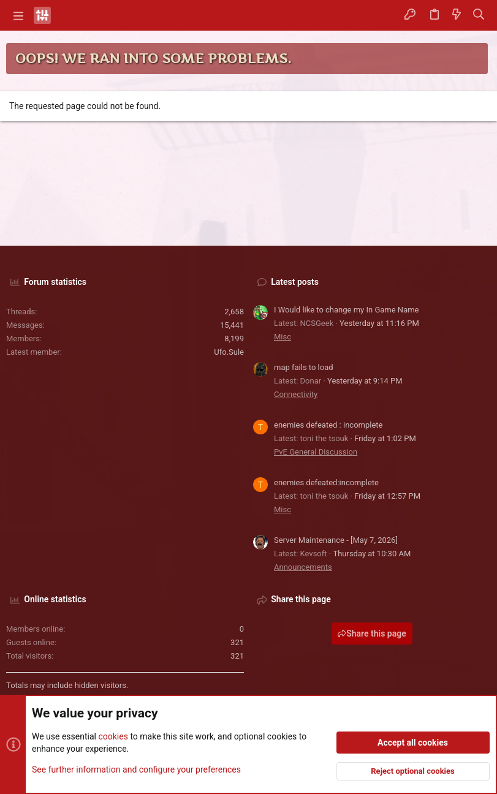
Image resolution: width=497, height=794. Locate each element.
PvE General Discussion (315, 451)
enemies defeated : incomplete (328, 424)
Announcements (303, 567)
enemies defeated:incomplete (326, 482)
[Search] (479, 15)
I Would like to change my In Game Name (346, 309)
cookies (112, 736)
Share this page (372, 633)
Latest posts (295, 282)
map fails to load (303, 367)
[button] (18, 15)
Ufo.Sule (229, 352)
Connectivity (295, 394)
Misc (282, 336)
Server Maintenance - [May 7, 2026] (336, 540)
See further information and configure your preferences (136, 769)
